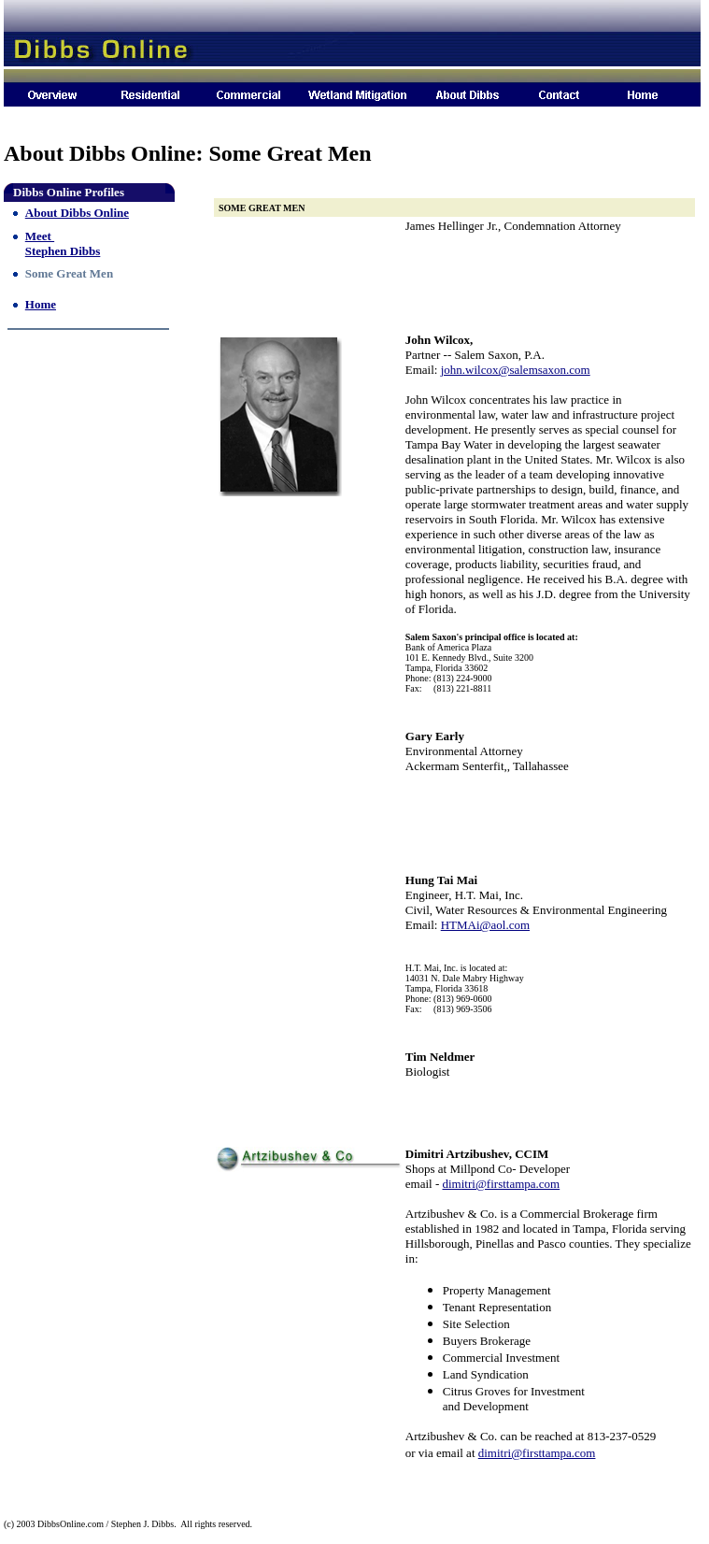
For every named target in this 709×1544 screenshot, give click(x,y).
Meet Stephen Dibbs (63, 243)
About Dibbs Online (77, 213)
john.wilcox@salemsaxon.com (515, 370)
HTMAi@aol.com (485, 925)
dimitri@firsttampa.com (501, 1184)
